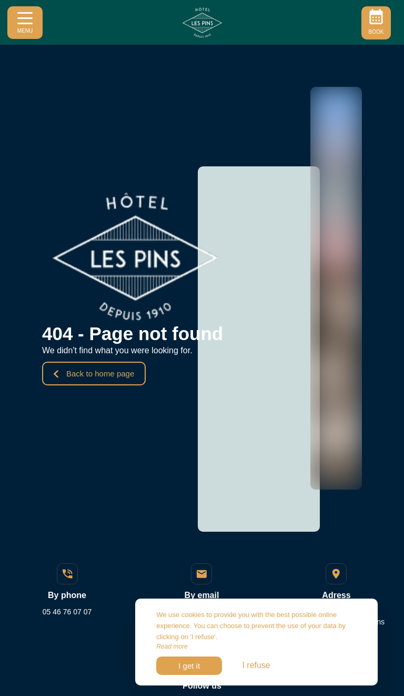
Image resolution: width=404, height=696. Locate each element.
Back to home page (94, 373)
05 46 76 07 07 (67, 612)
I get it (189, 665)
